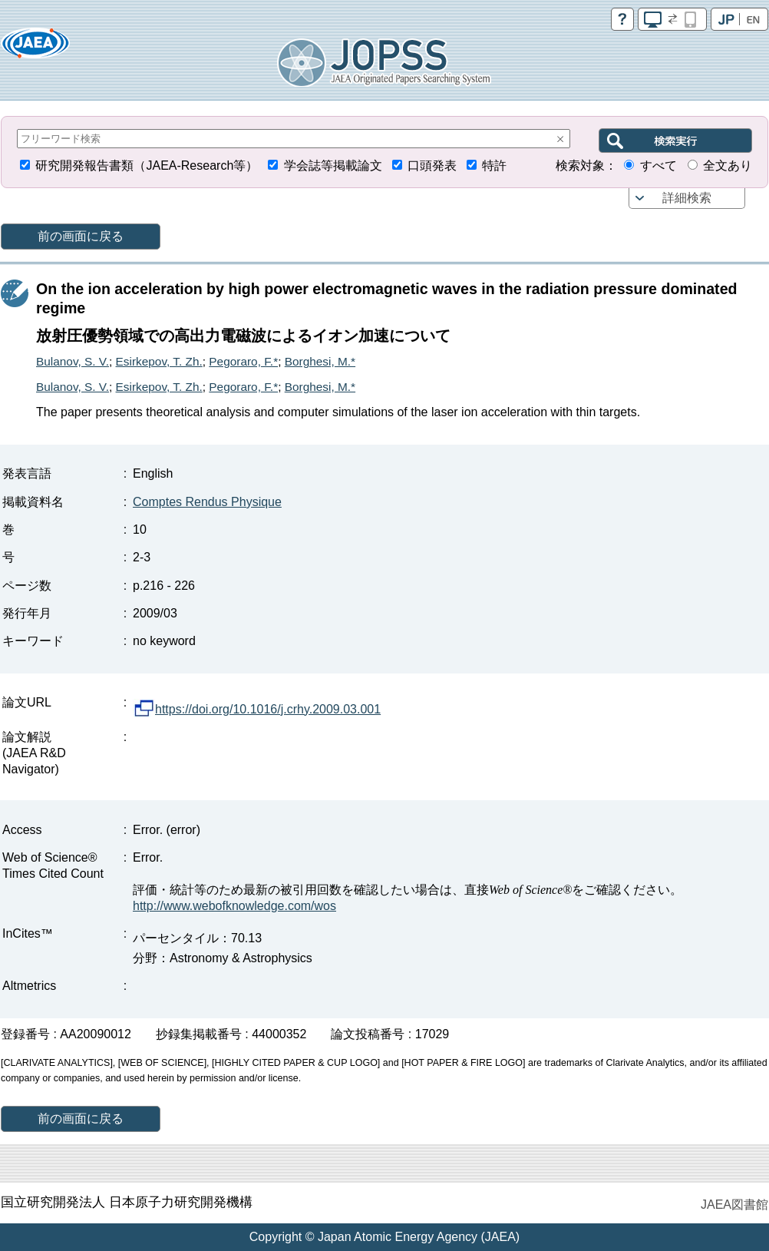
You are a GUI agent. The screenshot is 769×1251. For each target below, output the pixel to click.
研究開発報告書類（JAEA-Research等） (146, 165)
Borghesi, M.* (320, 361)
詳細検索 (686, 197)
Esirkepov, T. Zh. (159, 361)
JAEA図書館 (734, 1204)
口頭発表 (432, 165)
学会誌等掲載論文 (333, 165)
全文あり (727, 165)
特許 (494, 165)
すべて (658, 165)
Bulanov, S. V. (72, 361)
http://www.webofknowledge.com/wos (234, 905)
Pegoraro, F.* (243, 361)
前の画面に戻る (81, 236)
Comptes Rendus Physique (207, 501)
